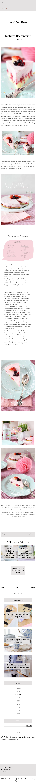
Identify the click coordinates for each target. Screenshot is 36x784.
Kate (21, 781)
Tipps (20, 737)
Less (2, 587)
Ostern (14, 737)
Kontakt (5, 772)
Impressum (6, 769)
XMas (16, 739)
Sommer (3, 739)
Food (3, 534)
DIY (3, 737)
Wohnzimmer (11, 739)
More (33, 587)
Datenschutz (7, 767)
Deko (24, 737)
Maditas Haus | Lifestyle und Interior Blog (21, 779)
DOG (28, 737)
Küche (33, 737)
